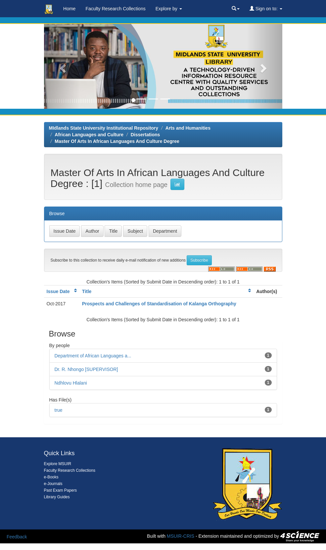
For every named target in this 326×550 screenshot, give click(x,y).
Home (69, 8)
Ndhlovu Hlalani (71, 383)
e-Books (51, 477)
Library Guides (57, 497)
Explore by (169, 8)
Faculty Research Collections (115, 8)
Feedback (17, 536)
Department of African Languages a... (93, 355)
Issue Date (58, 291)
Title (87, 291)
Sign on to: (266, 8)
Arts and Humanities (187, 128)
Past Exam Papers (60, 490)
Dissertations (145, 134)
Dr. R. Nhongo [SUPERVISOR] (86, 369)
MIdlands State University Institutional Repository (104, 128)
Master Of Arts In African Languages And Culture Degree (117, 141)
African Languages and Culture (89, 134)
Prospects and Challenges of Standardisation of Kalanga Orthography (159, 303)
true (59, 410)
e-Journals (53, 483)
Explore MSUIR (57, 463)
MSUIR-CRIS (180, 535)
